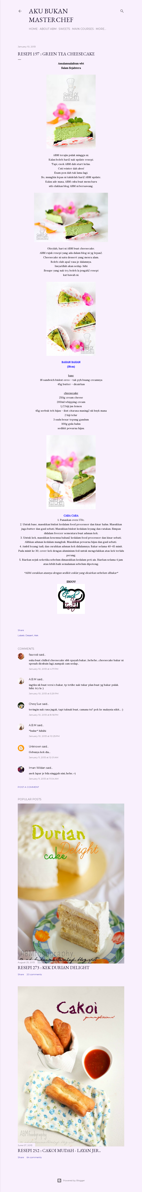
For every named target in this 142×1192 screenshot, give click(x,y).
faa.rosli (33, 654)
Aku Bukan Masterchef (51, 15)
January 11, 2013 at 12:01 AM (43, 757)
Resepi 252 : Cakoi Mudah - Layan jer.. (59, 1150)
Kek (36, 635)
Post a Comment (28, 787)
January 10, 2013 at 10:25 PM (44, 736)
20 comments (34, 974)
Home (33, 29)
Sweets (64, 29)
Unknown (35, 746)
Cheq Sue (35, 704)
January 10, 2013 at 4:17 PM (43, 668)
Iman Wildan (37, 767)
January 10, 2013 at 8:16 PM (43, 714)
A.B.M (32, 679)
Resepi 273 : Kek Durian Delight (53, 967)
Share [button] (21, 630)
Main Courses (83, 29)
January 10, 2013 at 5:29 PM (43, 693)
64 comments (34, 1157)
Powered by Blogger (71, 1180)
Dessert (29, 635)
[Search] (122, 10)
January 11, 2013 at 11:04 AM (43, 778)
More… (101, 29)
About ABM (48, 29)
